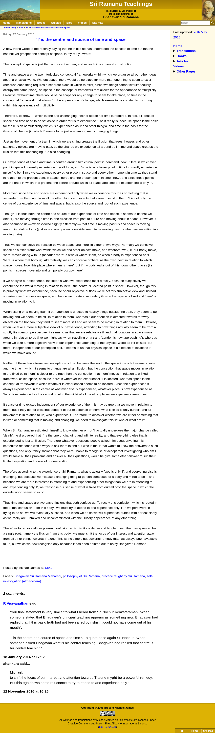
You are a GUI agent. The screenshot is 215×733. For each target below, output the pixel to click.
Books (41, 22)
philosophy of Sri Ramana (81, 576)
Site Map (97, 22)
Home (6, 22)
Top (181, 730)
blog (14, 28)
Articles (56, 22)
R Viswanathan (16, 603)
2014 (21, 28)
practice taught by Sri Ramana (123, 576)
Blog (69, 22)
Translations (24, 22)
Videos (82, 22)
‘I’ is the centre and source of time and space (80, 39)
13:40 (49, 567)
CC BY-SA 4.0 (107, 727)
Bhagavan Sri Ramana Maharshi (37, 576)
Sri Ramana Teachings (121, 4)
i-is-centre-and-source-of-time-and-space (50, 28)
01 (27, 28)
